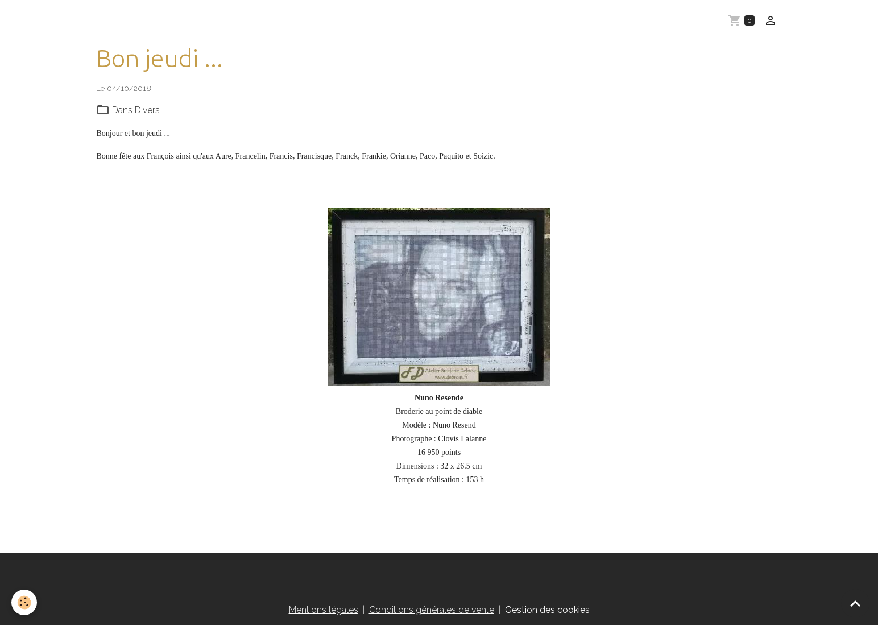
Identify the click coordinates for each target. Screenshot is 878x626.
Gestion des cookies (547, 609)
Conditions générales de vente (431, 609)
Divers (147, 110)
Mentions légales (323, 609)
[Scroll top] (855, 603)
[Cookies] (24, 602)
